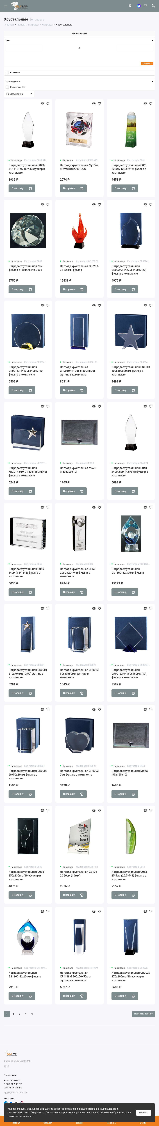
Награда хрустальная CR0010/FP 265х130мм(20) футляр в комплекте (77, 370)
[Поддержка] (153, 6)
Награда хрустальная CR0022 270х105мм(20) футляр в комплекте (130, 976)
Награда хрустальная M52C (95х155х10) (129, 772)
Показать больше (143, 1013)
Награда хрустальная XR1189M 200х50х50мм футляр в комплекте (75, 976)
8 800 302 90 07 (13, 1084)
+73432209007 (12, 1080)
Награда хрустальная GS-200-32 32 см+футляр (79, 267)
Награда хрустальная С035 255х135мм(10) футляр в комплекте (26, 875)
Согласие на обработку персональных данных (73, 1112)
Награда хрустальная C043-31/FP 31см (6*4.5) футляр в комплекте (27, 168)
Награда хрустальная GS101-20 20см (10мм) (79, 873)
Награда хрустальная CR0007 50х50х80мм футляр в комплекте (28, 774)
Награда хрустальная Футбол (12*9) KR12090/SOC (79, 166)
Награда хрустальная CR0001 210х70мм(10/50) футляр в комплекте (28, 673)
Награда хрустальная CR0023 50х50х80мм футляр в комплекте (79, 673)
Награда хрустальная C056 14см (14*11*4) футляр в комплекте (26, 572)
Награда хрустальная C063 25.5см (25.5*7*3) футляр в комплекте (129, 875)
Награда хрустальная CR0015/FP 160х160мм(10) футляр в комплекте (128, 673)
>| (32, 1014)
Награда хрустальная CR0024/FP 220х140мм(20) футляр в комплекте (128, 269)
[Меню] (6, 6)
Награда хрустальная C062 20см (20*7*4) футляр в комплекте (77, 572)
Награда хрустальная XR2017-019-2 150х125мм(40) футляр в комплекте (28, 471)
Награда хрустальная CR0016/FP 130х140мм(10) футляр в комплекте (26, 370)
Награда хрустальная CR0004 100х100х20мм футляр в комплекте (130, 370)
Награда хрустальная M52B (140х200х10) (78, 469)
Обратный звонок (13, 1087)
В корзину (22, 188)
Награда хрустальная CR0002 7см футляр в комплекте (79, 772)
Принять (143, 1112)
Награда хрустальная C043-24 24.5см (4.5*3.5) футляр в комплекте (129, 471)
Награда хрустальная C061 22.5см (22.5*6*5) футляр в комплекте (129, 168)
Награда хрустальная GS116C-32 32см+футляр (127, 570)
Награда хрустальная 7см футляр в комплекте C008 (26, 267)
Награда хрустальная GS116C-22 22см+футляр (25, 974)
